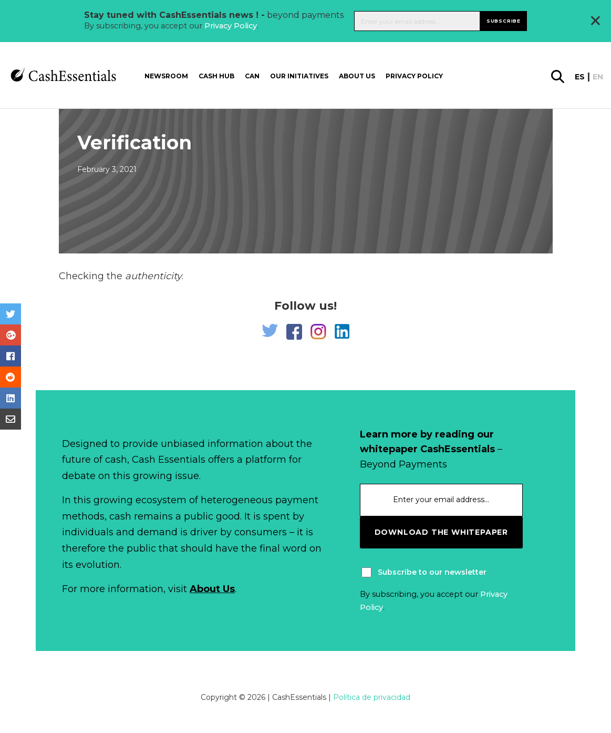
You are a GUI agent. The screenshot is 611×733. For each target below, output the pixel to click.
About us (357, 76)
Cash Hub (216, 76)
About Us (212, 589)
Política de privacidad (371, 697)
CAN (252, 76)
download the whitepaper (441, 532)
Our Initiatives (299, 76)
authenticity (153, 276)
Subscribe (503, 21)
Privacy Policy (230, 25)
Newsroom (166, 76)
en (598, 77)
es (580, 77)
